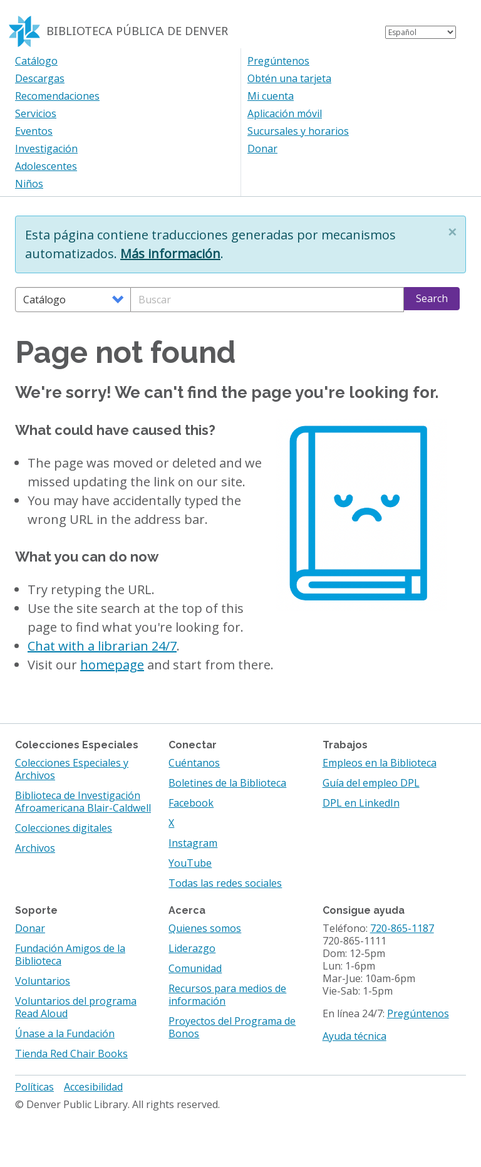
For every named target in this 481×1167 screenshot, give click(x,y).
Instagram (192, 843)
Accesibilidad (93, 1087)
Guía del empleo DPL (371, 783)
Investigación (46, 148)
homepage (112, 664)
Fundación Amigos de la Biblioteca (70, 954)
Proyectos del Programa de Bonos (232, 1027)
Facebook (191, 803)
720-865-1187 (402, 928)
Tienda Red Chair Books (71, 1053)
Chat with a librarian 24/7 (102, 645)
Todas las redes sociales (225, 883)
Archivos (35, 848)
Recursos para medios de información (227, 994)
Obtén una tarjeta (289, 78)
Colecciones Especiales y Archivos (71, 769)
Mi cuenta (270, 96)
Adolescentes (46, 166)
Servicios (35, 113)
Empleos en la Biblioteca (380, 763)
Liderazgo (191, 948)
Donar (262, 148)
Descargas (40, 78)
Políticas (34, 1087)
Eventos (34, 131)
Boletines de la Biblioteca (227, 783)
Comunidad (195, 968)
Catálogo (36, 61)
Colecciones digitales (63, 828)
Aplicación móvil (284, 113)
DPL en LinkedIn (361, 803)
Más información (170, 253)
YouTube (190, 863)
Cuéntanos (194, 763)
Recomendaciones (57, 96)
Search (432, 298)
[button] (452, 231)
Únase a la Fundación (65, 1033)
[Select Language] (420, 32)
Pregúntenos (278, 61)
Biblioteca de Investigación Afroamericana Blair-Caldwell (83, 801)
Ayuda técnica (354, 1036)
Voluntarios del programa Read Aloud (76, 1007)
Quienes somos (204, 928)
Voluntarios (42, 981)
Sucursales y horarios (298, 131)
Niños (29, 183)
